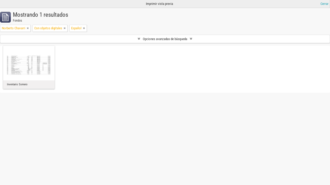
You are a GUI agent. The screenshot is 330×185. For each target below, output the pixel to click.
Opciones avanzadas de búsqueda (165, 39)
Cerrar (324, 4)
